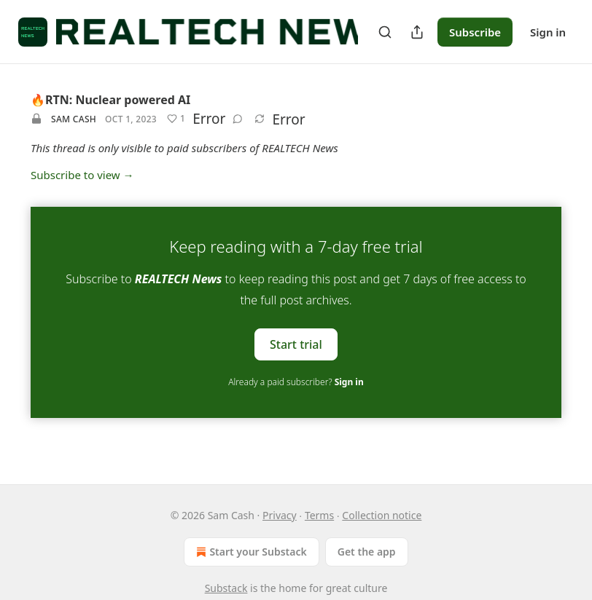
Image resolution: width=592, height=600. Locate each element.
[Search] (385, 32)
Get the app (367, 551)
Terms (319, 515)
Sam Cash (73, 119)
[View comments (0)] (237, 118)
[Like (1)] (176, 118)
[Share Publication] (417, 32)
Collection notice (381, 515)
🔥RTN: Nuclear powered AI (110, 100)
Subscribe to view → (82, 174)
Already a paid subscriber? (295, 382)
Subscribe (475, 32)
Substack (226, 588)
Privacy (279, 515)
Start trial (296, 344)
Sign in (548, 32)
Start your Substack (249, 552)
